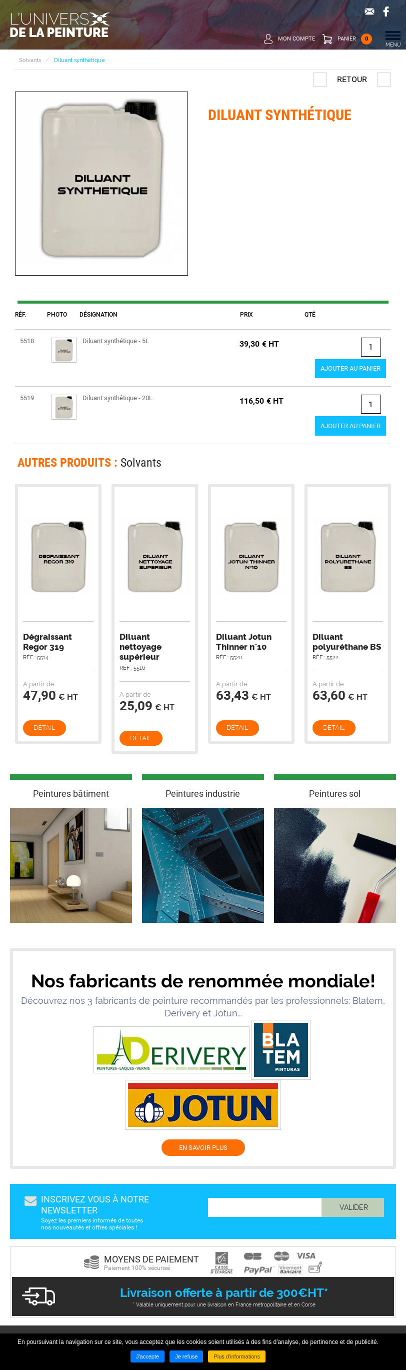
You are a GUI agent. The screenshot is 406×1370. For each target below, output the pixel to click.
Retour (352, 79)
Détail (45, 727)
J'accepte (147, 1356)
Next (377, 465)
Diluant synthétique (79, 60)
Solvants (30, 60)
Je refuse (186, 1356)
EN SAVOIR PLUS (203, 1147)
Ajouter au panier (350, 368)
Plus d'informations (237, 1356)
